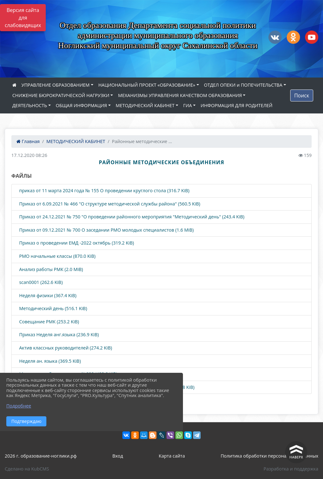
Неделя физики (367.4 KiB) (47, 295)
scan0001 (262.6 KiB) (40, 282)
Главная (28, 141)
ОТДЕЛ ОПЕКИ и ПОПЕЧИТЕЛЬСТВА (243, 85)
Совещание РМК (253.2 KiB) (48, 322)
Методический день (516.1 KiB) (52, 308)
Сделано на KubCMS (27, 469)
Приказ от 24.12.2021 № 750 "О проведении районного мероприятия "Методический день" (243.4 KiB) (131, 217)
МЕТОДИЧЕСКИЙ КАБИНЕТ (145, 105)
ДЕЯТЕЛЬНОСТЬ (29, 105)
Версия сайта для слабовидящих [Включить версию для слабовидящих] (23, 18)
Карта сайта (172, 456)
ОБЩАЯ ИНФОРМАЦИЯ (81, 105)
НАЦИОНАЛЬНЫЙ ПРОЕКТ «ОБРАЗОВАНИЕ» (146, 85)
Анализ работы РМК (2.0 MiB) (50, 269)
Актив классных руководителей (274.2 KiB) (65, 348)
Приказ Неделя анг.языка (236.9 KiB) (58, 335)
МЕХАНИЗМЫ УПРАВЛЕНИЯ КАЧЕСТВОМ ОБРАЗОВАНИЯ (180, 95)
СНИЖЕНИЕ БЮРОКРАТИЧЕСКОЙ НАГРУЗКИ (60, 95)
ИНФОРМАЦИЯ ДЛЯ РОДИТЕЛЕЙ (237, 105)
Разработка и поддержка (291, 469)
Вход (117, 456)
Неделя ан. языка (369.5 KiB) (49, 361)
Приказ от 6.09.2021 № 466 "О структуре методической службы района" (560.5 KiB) (109, 204)
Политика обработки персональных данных (269, 456)
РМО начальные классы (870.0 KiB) (57, 256)
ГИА (187, 105)
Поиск (301, 95)
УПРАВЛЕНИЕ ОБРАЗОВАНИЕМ (55, 85)
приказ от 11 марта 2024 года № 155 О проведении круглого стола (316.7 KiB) (104, 190)
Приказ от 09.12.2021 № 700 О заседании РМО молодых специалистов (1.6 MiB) (106, 230)
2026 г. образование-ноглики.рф (41, 456)
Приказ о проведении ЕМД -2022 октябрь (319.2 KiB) (76, 243)
